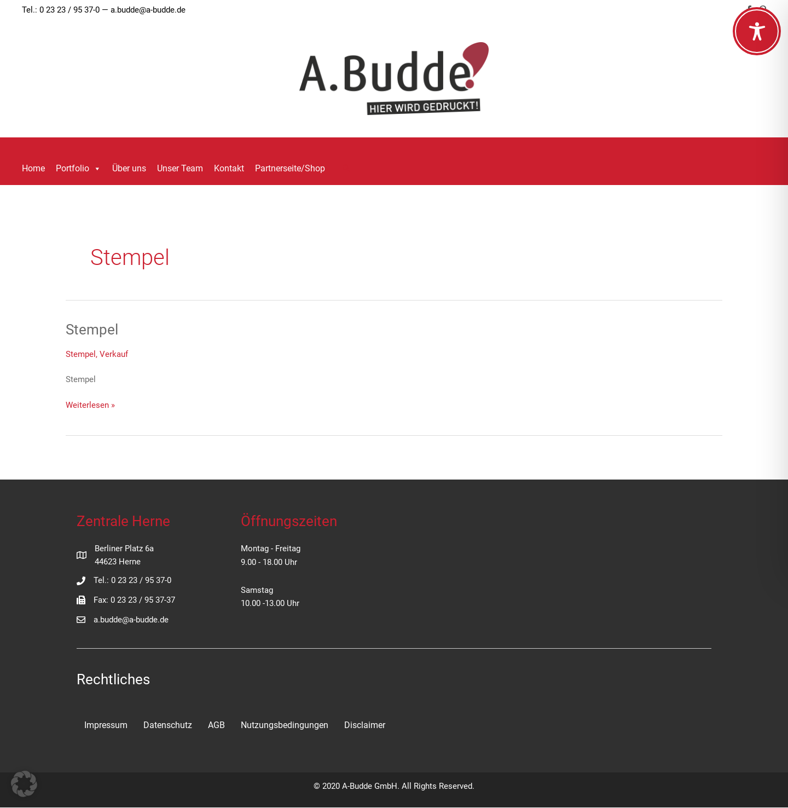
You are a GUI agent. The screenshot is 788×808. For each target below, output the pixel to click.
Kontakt (229, 168)
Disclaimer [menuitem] (364, 725)
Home (33, 168)
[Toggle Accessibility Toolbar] (757, 31)
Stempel (92, 329)
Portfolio (78, 168)
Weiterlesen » (90, 404)
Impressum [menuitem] (106, 725)
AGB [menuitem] (216, 725)
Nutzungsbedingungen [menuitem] (284, 725)
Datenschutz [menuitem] (167, 725)
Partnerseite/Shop (290, 168)
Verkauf (114, 354)
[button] (346, 169)
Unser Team (180, 168)
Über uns (129, 168)
